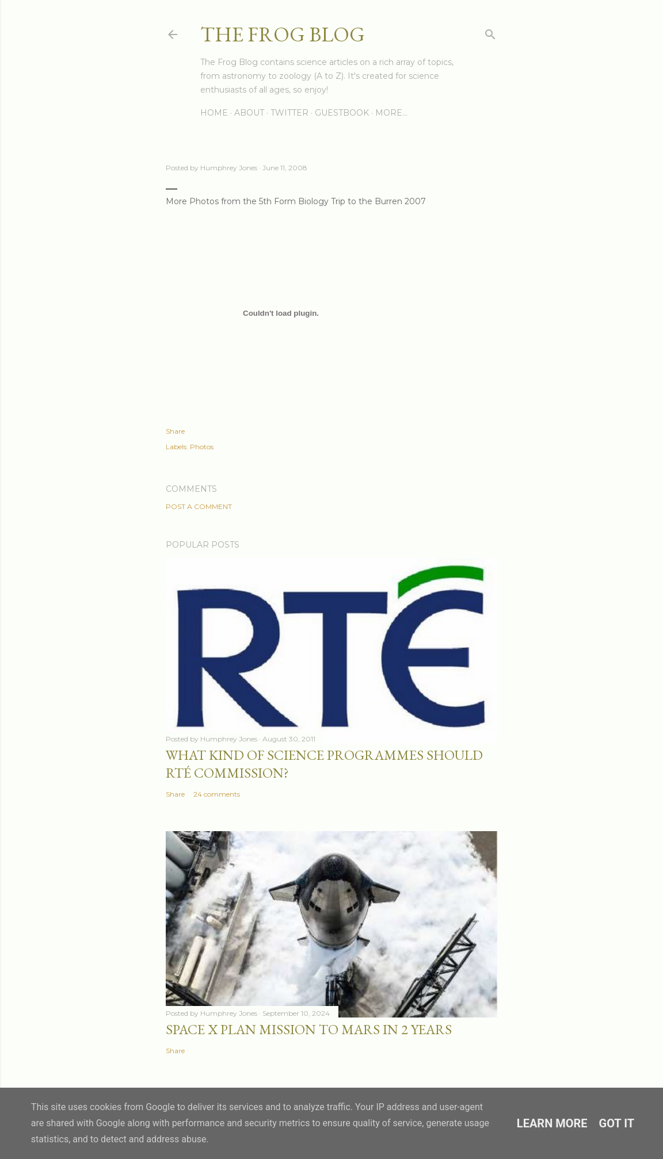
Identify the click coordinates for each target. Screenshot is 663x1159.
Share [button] (175, 431)
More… (391, 113)
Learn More (552, 1123)
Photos (202, 446)
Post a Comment (199, 506)
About (249, 113)
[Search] (490, 32)
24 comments (216, 794)
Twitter (289, 113)
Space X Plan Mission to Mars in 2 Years (309, 1029)
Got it (617, 1123)
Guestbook (342, 113)
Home (214, 113)
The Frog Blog (282, 34)
